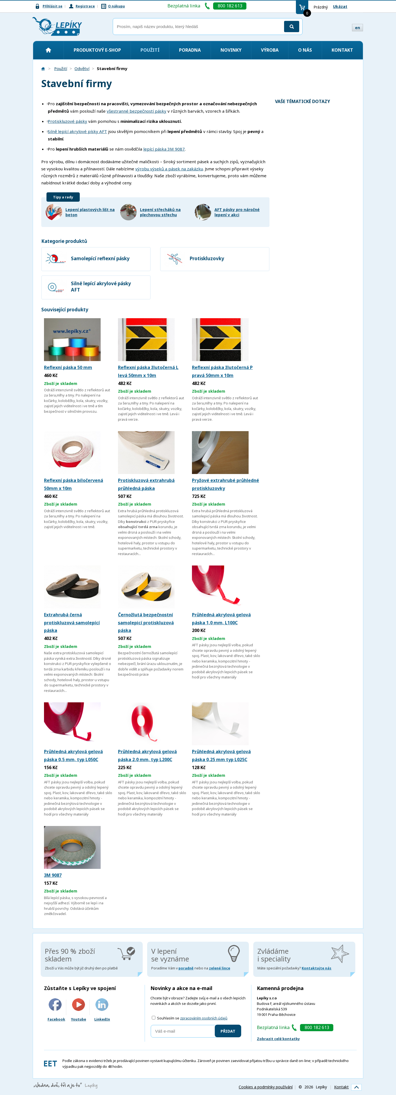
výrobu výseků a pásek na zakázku (169, 168)
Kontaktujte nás (316, 968)
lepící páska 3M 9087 (164, 149)
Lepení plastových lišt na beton (90, 212)
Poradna (190, 50)
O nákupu (116, 6)
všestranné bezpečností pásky (136, 111)
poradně (186, 968)
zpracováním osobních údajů (203, 1018)
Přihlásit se (52, 6)
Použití (150, 50)
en (357, 27)
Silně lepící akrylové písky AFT (77, 131)
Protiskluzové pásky (67, 121)
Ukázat (340, 6)
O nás (305, 50)
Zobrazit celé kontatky (278, 1038)
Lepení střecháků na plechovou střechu (160, 212)
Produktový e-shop (97, 50)
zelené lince (219, 968)
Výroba (270, 50)
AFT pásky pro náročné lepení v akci (237, 212)
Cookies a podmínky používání (266, 1087)
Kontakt (342, 50)
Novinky (231, 50)
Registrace (85, 6)
